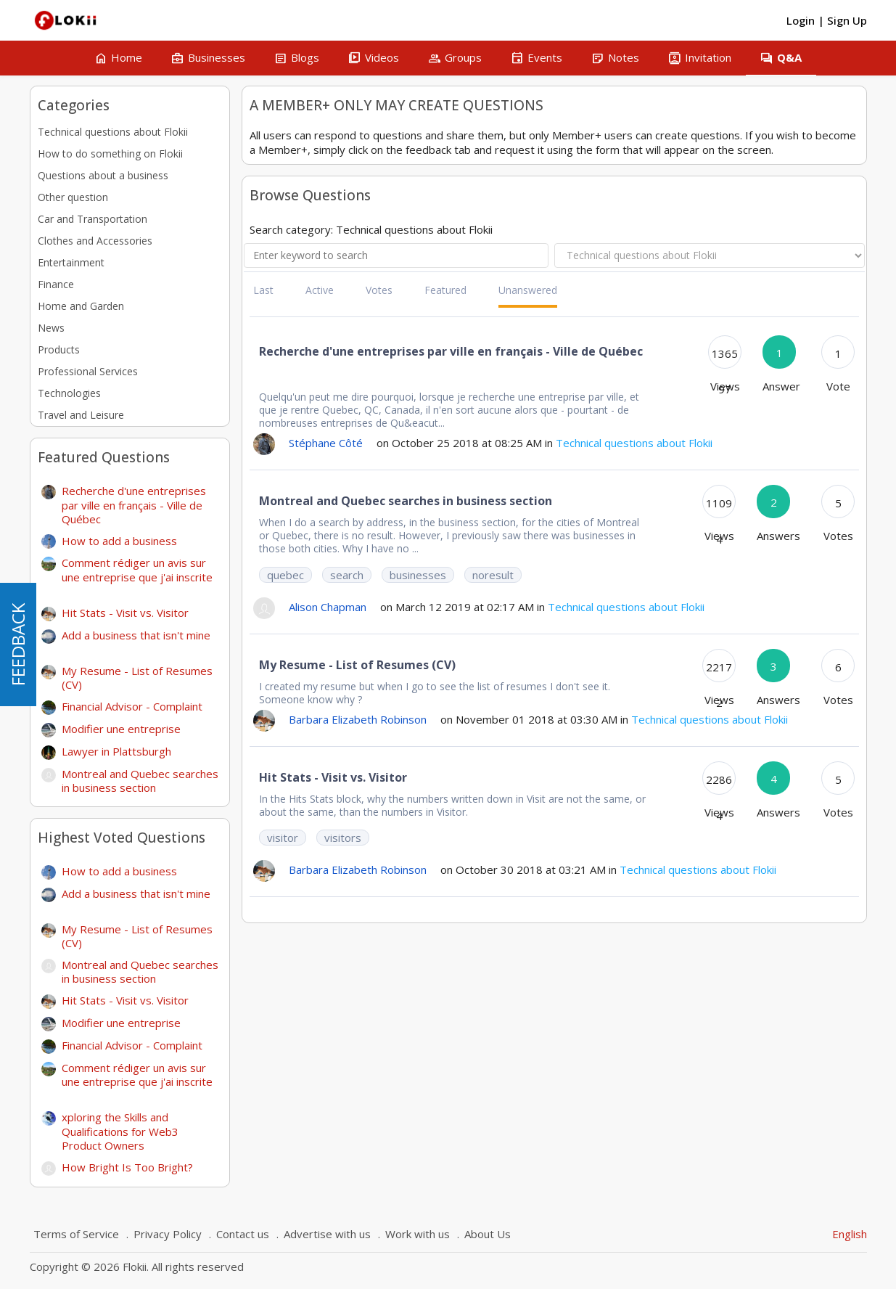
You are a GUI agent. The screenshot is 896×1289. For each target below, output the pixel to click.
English (849, 1234)
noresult (493, 575)
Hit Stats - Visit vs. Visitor (131, 612)
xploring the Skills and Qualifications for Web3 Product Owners (120, 1131)
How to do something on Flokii (110, 153)
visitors (342, 837)
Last (263, 290)
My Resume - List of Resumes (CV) (137, 677)
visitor (282, 837)
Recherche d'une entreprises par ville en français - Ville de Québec (134, 504)
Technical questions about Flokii (113, 132)
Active (319, 290)
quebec (285, 575)
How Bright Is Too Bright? (127, 1167)
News (51, 328)
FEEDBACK (18, 644)
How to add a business (125, 540)
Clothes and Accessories (95, 240)
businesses (418, 575)
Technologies (69, 393)
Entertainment (71, 262)
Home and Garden (81, 306)
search (346, 575)
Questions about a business (103, 175)
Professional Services (88, 371)
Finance (56, 284)
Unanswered (527, 290)
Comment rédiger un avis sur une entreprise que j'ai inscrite (137, 575)
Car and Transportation (92, 219)
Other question (73, 197)
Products (59, 349)
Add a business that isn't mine (136, 641)
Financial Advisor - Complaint (138, 706)
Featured (445, 290)
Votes (379, 290)
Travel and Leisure (81, 415)
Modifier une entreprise (127, 728)
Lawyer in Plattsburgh (122, 751)
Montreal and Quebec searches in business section (140, 780)
